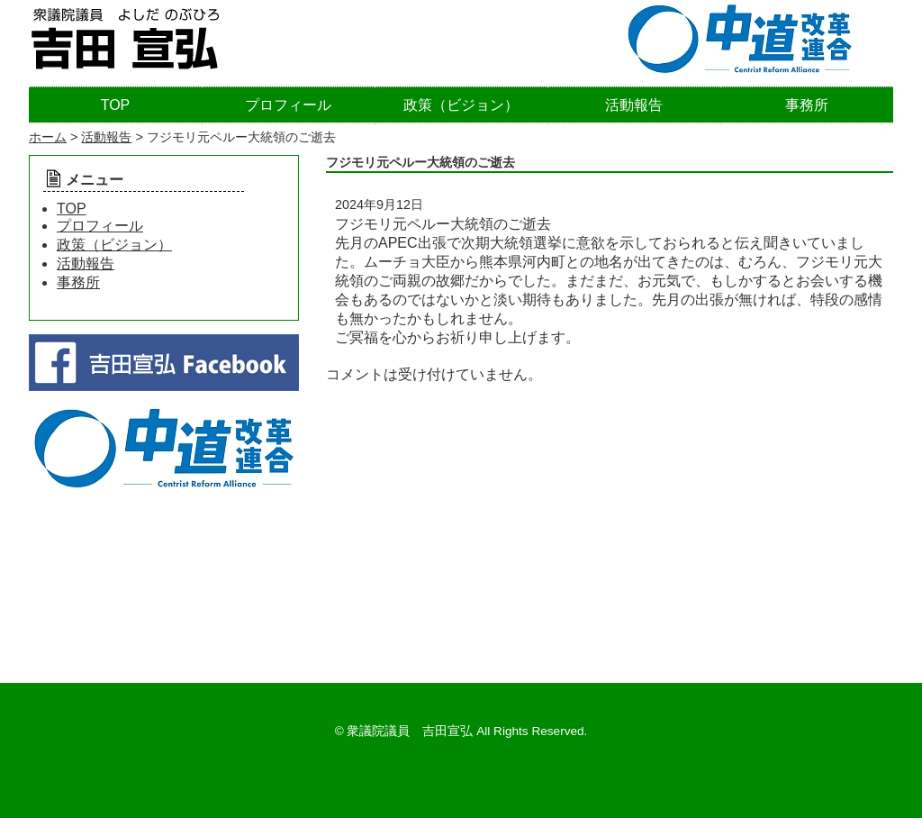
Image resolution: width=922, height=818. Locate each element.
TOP (116, 105)
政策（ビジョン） (461, 105)
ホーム (48, 137)
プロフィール (288, 105)
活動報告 (634, 105)
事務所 (806, 105)
